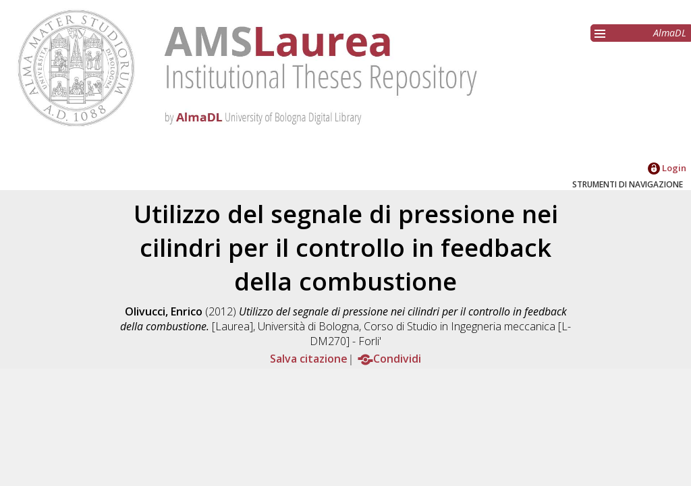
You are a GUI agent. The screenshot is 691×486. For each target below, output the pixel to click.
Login (667, 168)
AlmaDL (669, 32)
